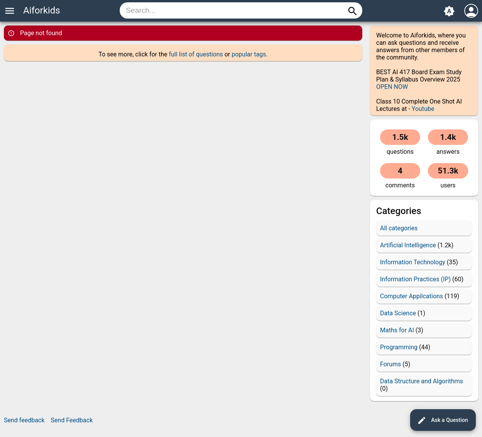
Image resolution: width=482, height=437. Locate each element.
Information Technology (412, 262)
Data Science (398, 313)
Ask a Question (442, 420)
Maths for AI (397, 330)
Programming (399, 347)
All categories (399, 228)
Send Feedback (72, 420)
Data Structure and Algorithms (421, 381)
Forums (390, 364)
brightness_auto (449, 11)
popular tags (249, 54)
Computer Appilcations (411, 296)
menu (9, 11)
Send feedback (24, 420)
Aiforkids (41, 10)
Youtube (423, 108)
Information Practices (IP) (415, 279)
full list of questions (196, 54)
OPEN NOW (392, 86)
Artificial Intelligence (408, 245)
